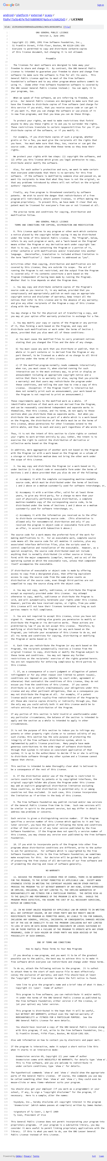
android (8, 15)
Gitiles (19, 1156)
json (101, 1156)
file (67, 27)
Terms (36, 1156)
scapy (48, 15)
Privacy (27, 1156)
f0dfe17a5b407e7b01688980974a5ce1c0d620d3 (34, 19)
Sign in (100, 4)
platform (22, 15)
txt (94, 1156)
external (36, 15)
